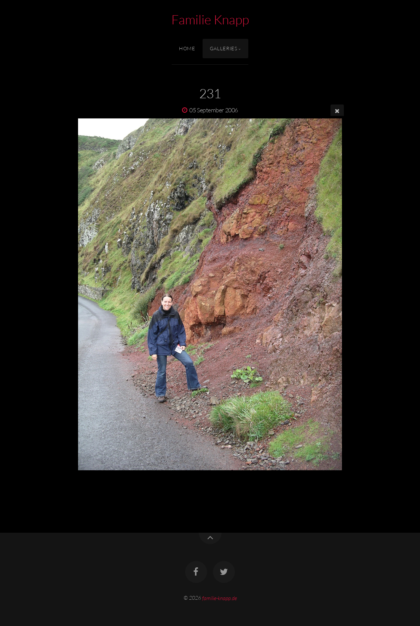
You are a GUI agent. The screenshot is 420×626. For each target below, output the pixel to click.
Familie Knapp (210, 19)
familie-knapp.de (219, 597)
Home (187, 48)
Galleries (224, 48)
